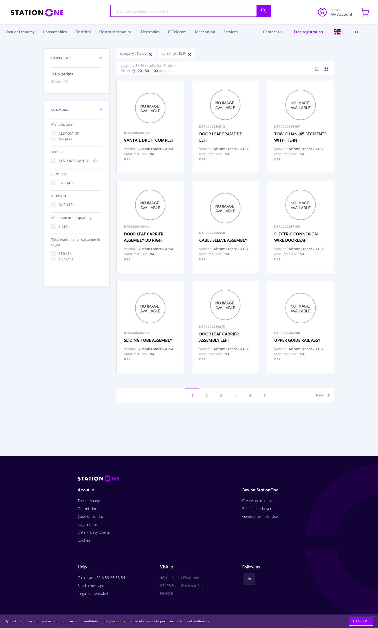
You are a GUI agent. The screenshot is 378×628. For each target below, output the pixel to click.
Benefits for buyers (257, 508)
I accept (361, 621)
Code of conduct (91, 516)
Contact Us (272, 31)
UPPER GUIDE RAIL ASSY (297, 340)
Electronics (150, 31)
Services (231, 31)
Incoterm (58, 195)
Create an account (257, 500)
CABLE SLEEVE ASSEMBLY (223, 240)
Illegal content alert (93, 593)
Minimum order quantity (71, 217)
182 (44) (66, 259)
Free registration (308, 31)
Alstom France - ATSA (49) (80, 160)
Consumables (55, 31)
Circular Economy (19, 31)
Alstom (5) (69, 133)
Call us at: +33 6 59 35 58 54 (101, 577)
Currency (58, 173)
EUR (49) (66, 182)
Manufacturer (62, 124)
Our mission (87, 508)
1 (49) (64, 226)
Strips (60, 81)
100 (155, 70)
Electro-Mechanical (115, 31)
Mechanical (205, 31)
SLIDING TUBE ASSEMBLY (148, 340)
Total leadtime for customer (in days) (76, 242)
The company (89, 500)
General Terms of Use (260, 516)
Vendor (57, 151)
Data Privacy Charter (94, 532)
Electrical (83, 31)
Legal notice (87, 524)
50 (147, 70)
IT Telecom (177, 31)
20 (140, 70)
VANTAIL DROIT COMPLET (149, 140)
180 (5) (65, 253)
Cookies (84, 540)
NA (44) (65, 139)
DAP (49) (66, 204)
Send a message (91, 585)
